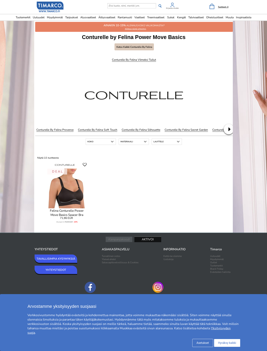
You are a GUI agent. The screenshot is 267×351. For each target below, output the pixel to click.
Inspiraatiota (243, 17)
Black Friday (216, 268)
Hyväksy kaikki (227, 342)
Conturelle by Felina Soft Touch (97, 130)
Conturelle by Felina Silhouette (141, 130)
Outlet (213, 262)
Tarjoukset (71, 17)
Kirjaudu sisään (172, 8)
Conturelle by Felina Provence (55, 130)
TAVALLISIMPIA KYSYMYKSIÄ (56, 259)
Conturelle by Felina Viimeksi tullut (134, 60)
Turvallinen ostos (111, 256)
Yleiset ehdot (109, 259)
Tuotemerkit (23, 17)
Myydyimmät (55, 17)
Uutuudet (39, 17)
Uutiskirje (168, 259)
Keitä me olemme (172, 256)
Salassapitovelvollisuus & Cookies (120, 262)
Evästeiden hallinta (220, 272)
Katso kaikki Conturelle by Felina (134, 47)
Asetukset (202, 342)
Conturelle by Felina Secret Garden (186, 130)
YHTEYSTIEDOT (56, 270)
